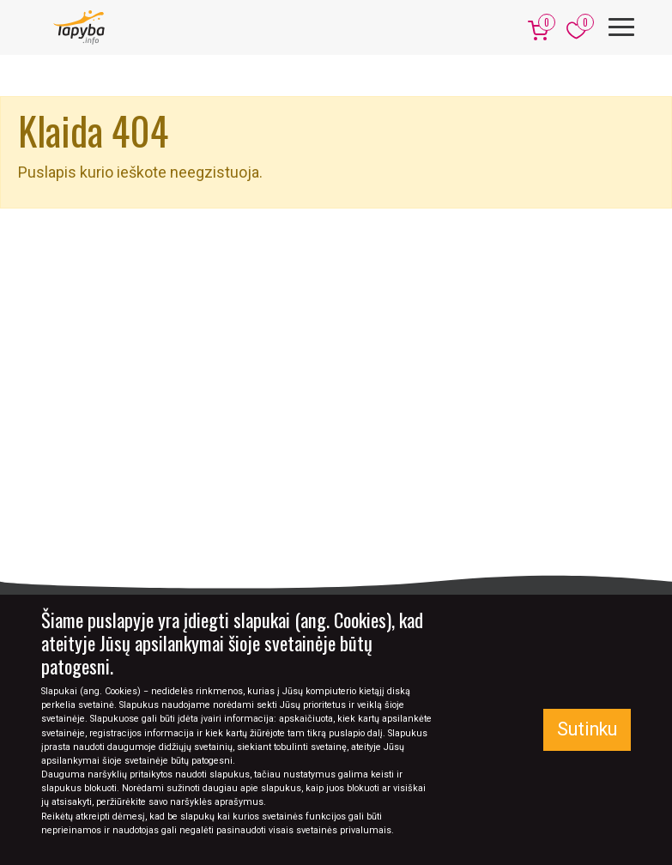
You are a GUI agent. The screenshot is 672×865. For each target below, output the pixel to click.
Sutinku (587, 729)
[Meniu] (621, 27)
